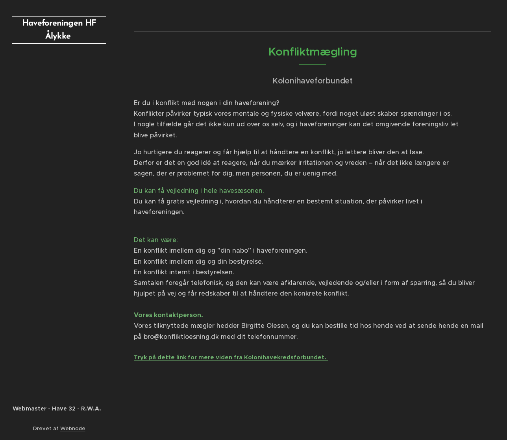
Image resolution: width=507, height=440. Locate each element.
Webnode (72, 428)
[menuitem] (59, 74)
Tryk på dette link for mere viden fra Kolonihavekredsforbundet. (231, 357)
